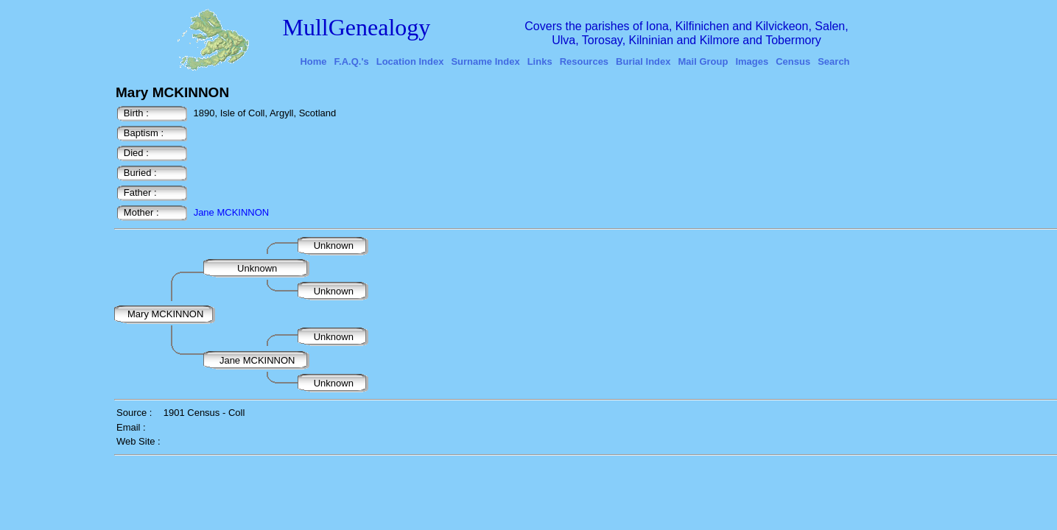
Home (313, 61)
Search (833, 61)
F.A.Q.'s (351, 61)
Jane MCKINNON (232, 212)
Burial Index (643, 61)
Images (751, 61)
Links (539, 61)
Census (793, 61)
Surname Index (485, 61)
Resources (584, 61)
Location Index (410, 61)
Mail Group (703, 61)
